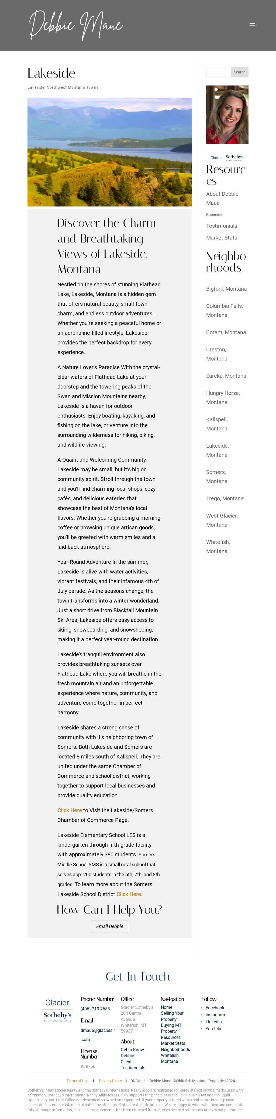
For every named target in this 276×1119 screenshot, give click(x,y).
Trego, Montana (225, 498)
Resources (214, 215)
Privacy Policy (110, 1081)
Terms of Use (77, 1081)
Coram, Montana (226, 332)
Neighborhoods (175, 1049)
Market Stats (221, 237)
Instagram (215, 1014)
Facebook (215, 1007)
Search (240, 72)
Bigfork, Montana (226, 289)
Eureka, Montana (226, 376)
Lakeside (35, 87)
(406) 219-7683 (95, 1008)
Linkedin (214, 1021)
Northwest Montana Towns (73, 87)
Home (166, 1007)
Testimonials (221, 226)
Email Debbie (109, 926)
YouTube (214, 1028)
